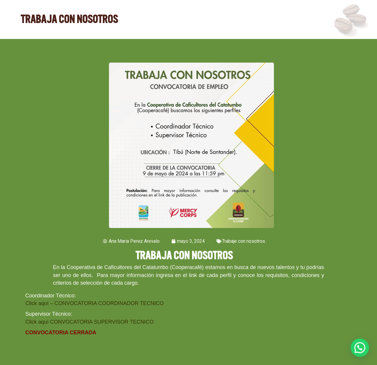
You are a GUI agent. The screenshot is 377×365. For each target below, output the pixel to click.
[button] (360, 348)
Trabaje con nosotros (243, 241)
